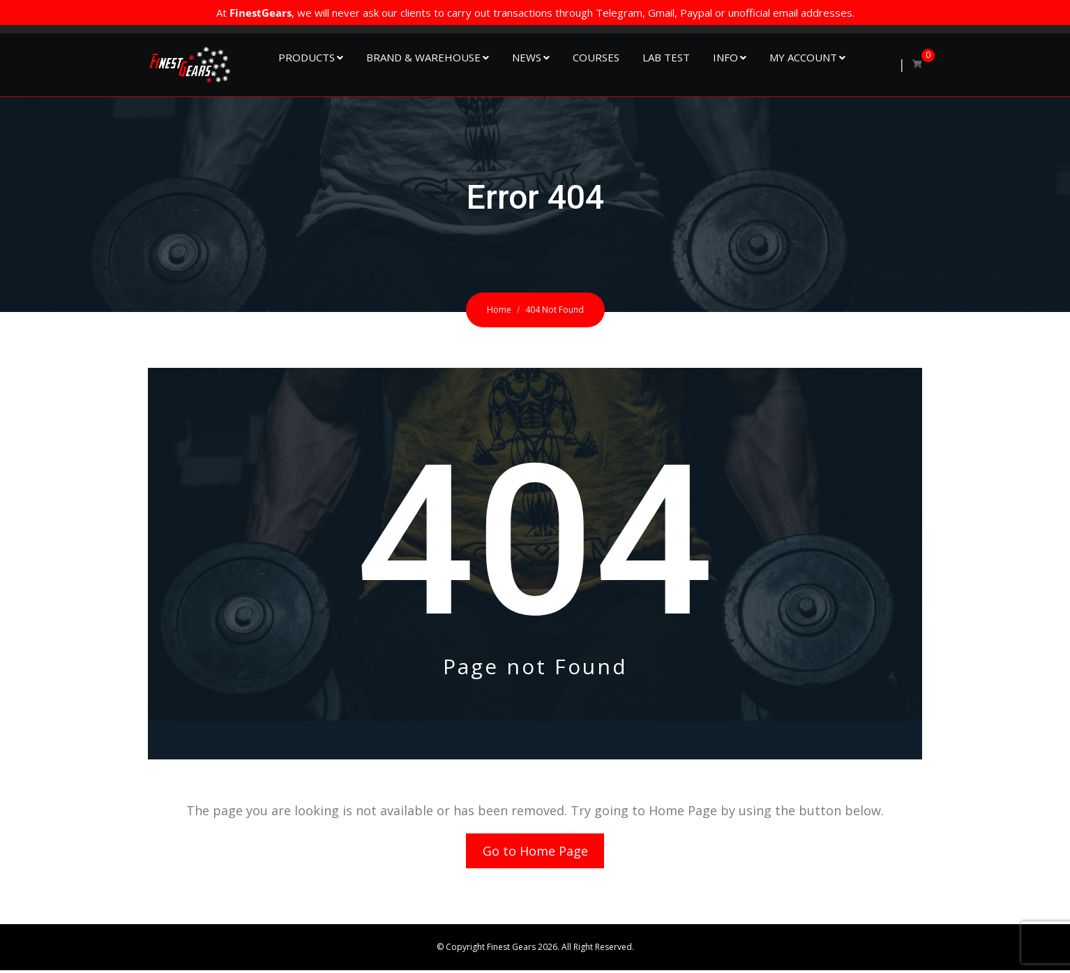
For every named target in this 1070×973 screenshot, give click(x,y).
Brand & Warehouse (423, 57)
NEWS (526, 57)
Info (725, 57)
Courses (596, 57)
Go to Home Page (535, 852)
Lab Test (666, 57)
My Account (803, 57)
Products (306, 57)
